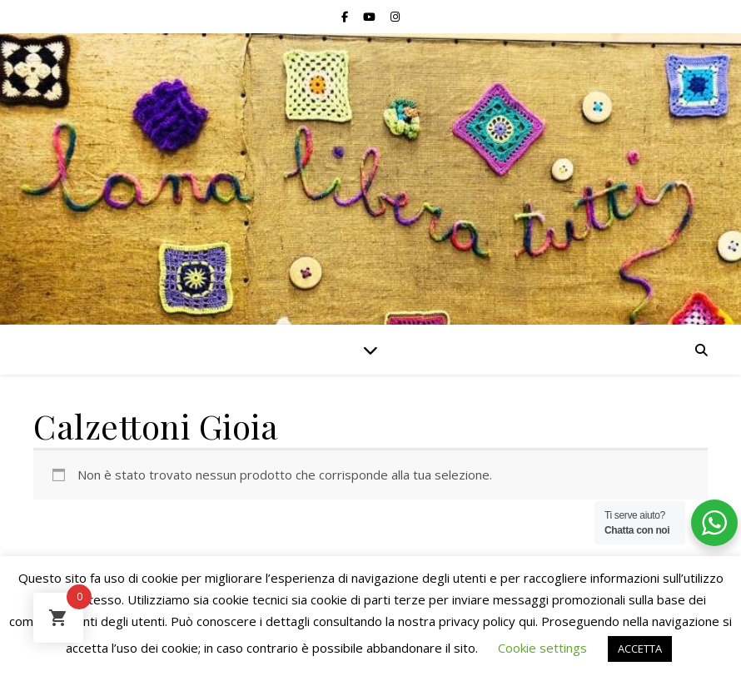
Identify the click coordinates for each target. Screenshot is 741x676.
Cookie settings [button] (542, 647)
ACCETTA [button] (640, 648)
